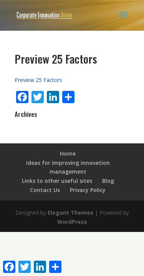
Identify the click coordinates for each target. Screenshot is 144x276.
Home (68, 153)
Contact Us (45, 190)
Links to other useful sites (57, 180)
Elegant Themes (70, 212)
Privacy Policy (88, 190)
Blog (108, 180)
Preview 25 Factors (38, 80)
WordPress (72, 221)
